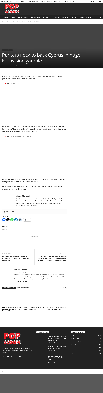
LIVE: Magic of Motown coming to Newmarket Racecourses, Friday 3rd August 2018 (15, 258)
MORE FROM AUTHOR (23, 287)
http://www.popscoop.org (20, 272)
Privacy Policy (58, 1)
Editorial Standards (32, 1)
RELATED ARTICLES (9, 287)
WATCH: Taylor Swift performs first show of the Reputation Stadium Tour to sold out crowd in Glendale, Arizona (52, 258)
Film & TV (9, 21)
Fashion (74, 17)
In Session (47, 17)
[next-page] (66, 288)
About (74, 1)
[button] (100, 17)
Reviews (65, 17)
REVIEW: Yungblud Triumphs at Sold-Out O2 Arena (34, 308)
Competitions (85, 17)
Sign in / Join (20, 1)
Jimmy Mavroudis (8, 65)
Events (56, 17)
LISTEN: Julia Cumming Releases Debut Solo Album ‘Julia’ (57, 308)
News (13, 17)
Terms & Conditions (46, 1)
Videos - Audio (75, 338)
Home (6, 17)
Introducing (23, 17)
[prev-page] (63, 288)
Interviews (35, 17)
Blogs (72, 348)
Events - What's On (76, 342)
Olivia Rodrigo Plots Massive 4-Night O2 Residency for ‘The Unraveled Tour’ (12, 309)
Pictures (73, 354)
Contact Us (67, 1)
